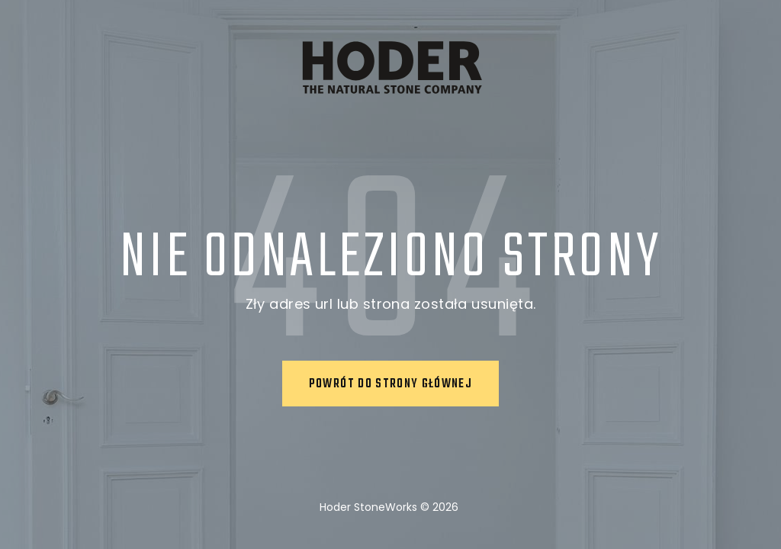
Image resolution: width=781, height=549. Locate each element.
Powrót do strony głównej (390, 384)
